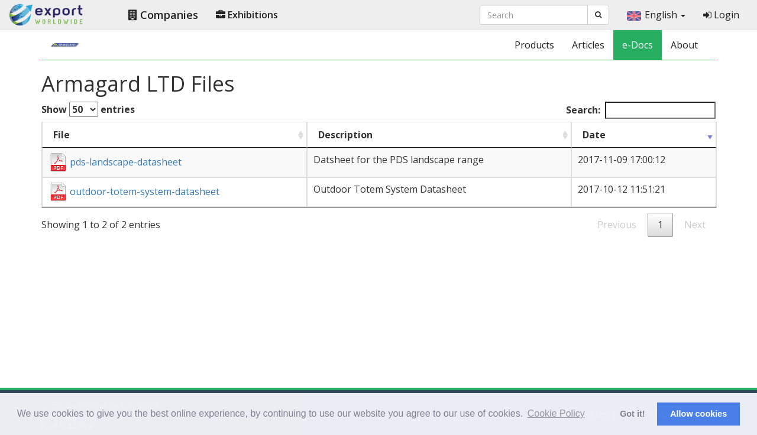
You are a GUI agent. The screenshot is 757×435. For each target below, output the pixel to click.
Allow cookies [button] (698, 413)
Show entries (88, 109)
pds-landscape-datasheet (115, 161)
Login (721, 14)
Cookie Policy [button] (556, 413)
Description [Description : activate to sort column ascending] (345, 134)
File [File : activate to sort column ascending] (61, 134)
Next (695, 224)
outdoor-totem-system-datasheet (133, 191)
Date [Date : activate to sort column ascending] (594, 134)
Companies (163, 15)
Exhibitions (247, 14)
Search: (641, 110)
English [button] (656, 14)
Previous (616, 224)
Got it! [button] (632, 413)
